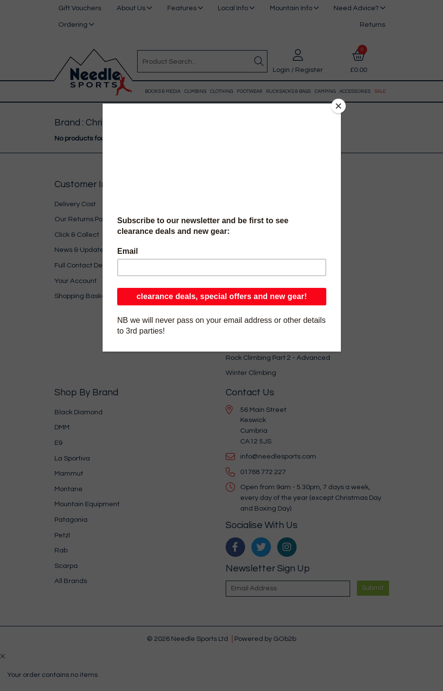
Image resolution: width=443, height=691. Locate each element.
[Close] (338, 106)
